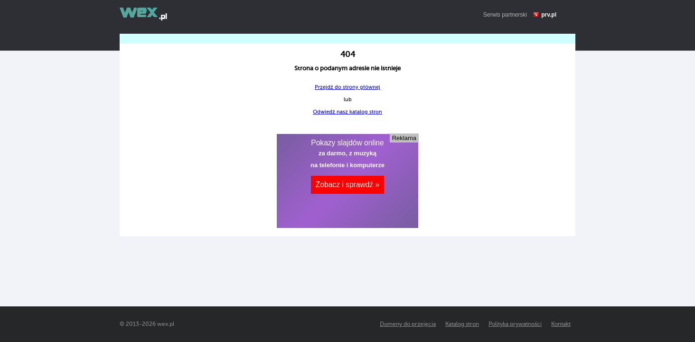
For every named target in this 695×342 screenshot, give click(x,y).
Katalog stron (462, 324)
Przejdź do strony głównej (347, 87)
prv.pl (548, 14)
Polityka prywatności (515, 324)
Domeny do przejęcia (408, 324)
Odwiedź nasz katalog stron (347, 112)
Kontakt (561, 324)
